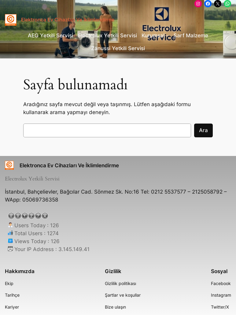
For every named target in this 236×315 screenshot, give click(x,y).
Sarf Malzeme (191, 35)
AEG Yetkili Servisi (50, 35)
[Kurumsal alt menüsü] (167, 35)
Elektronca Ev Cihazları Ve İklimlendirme (67, 20)
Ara (203, 130)
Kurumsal (153, 35)
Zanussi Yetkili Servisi (118, 48)
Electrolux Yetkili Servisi (107, 35)
